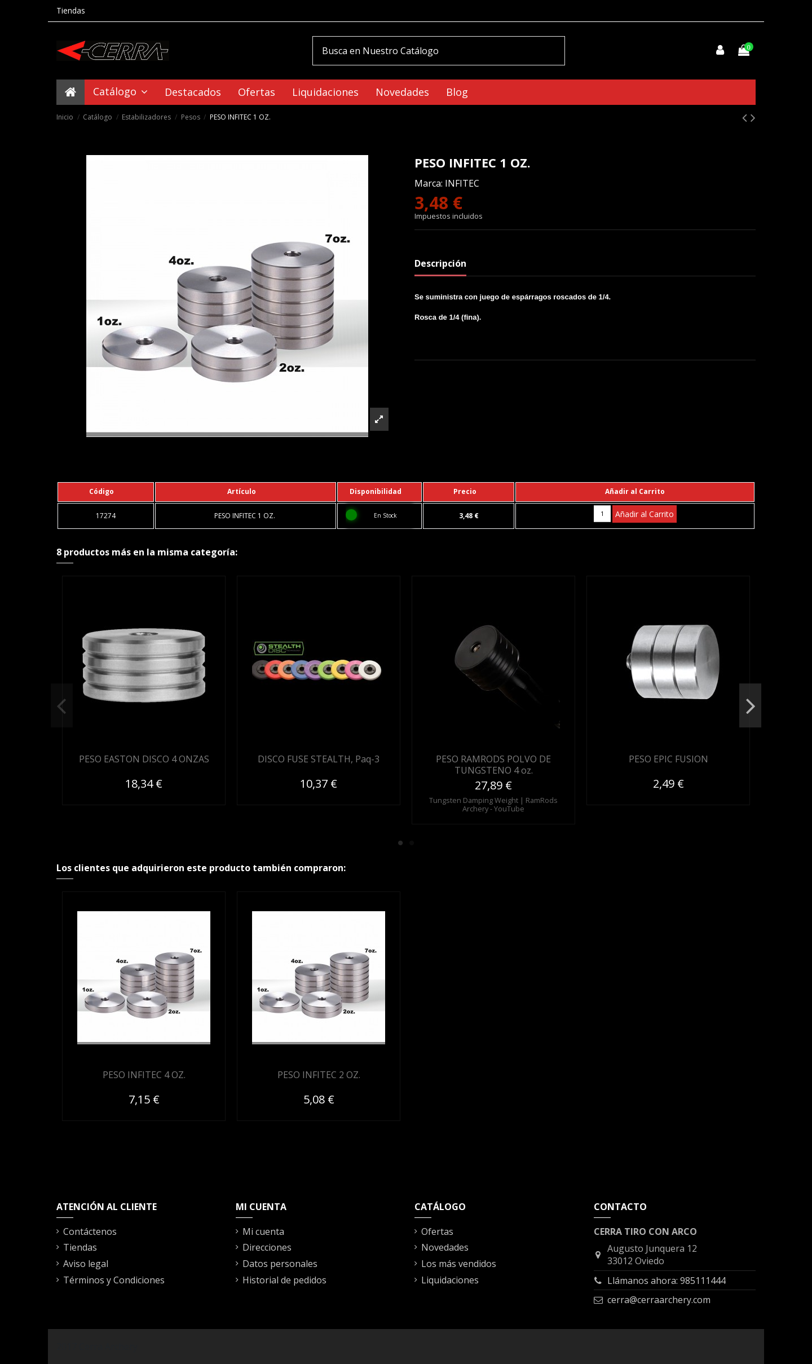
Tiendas (70, 10)
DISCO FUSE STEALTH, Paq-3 (318, 759)
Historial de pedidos (284, 1280)
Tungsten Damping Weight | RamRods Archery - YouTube (493, 804)
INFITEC (462, 183)
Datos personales (279, 1263)
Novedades (445, 1247)
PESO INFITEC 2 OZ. (318, 1075)
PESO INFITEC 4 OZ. (144, 1075)
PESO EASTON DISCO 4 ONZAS (144, 759)
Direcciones (267, 1247)
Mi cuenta (263, 1231)
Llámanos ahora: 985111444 (666, 1280)
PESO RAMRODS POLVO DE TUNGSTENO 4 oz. (493, 764)
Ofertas (437, 1231)
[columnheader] (106, 491)
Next (750, 706)
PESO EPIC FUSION (668, 759)
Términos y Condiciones (114, 1280)
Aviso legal (85, 1263)
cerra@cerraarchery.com (658, 1300)
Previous (62, 706)
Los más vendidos (458, 1263)
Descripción (440, 263)
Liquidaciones (450, 1280)
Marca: (428, 183)
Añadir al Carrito (644, 514)
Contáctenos (90, 1231)
